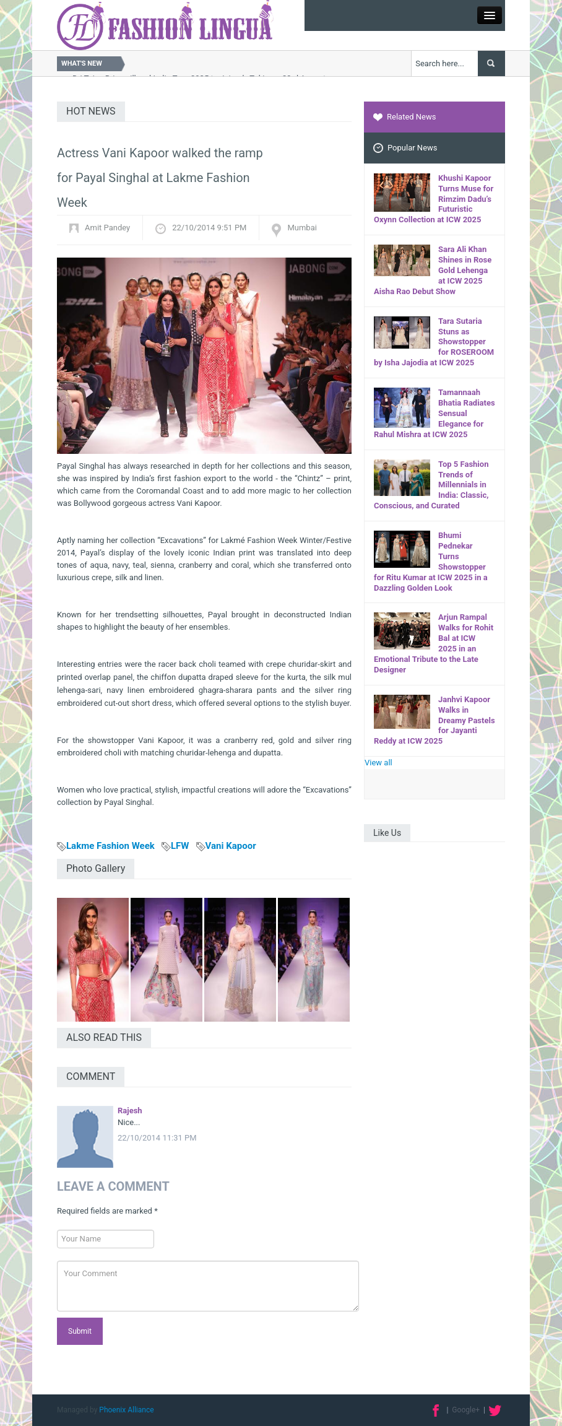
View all (378, 762)
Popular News (405, 148)
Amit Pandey (107, 227)
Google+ (466, 1410)
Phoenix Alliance (126, 1410)
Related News (404, 116)
